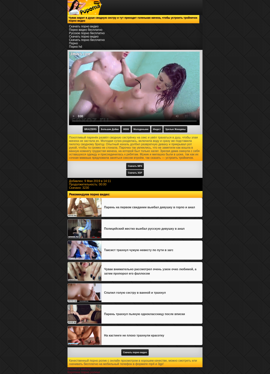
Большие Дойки (110, 129)
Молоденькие (141, 129)
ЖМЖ (126, 129)
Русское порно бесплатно (87, 33)
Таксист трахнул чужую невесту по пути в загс (138, 250)
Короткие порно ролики (84, 372)
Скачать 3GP (135, 173)
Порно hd (75, 46)
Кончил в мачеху (79, 368)
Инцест (157, 129)
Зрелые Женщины (175, 129)
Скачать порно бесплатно (87, 39)
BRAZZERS (90, 129)
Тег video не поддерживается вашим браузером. (134, 88)
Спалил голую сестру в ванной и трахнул (135, 292)
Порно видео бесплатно (85, 29)
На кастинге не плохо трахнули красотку (134, 335)
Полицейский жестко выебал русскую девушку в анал (144, 228)
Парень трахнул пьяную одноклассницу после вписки (144, 314)
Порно (73, 43)
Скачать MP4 (135, 166)
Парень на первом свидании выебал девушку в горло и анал (149, 207)
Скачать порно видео (84, 26)
